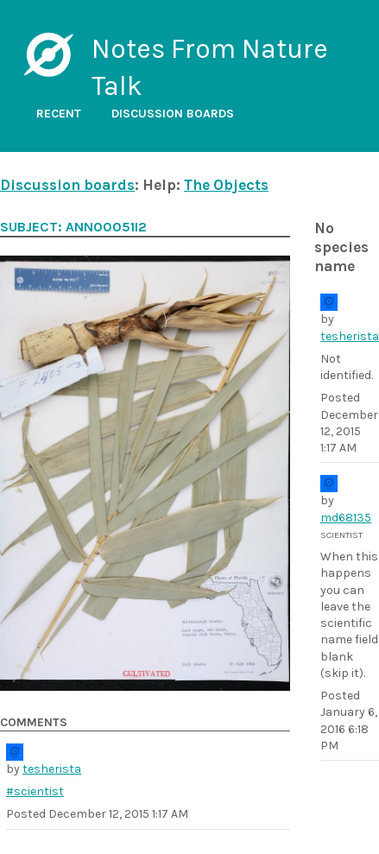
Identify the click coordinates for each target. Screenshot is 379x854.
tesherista (349, 336)
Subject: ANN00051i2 (73, 227)
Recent (58, 113)
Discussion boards (172, 113)
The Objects (226, 184)
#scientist (35, 791)
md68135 (345, 517)
